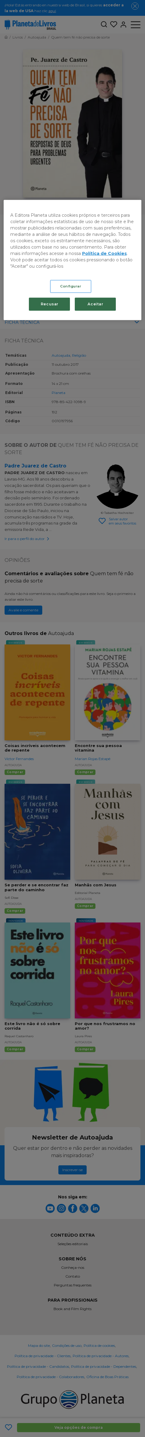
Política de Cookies (104, 253)
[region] (72, 260)
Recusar (49, 304)
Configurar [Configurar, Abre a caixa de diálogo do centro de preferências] (70, 286)
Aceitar (95, 304)
